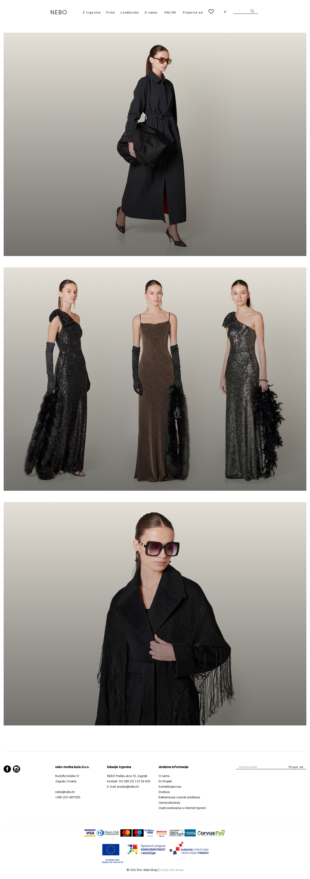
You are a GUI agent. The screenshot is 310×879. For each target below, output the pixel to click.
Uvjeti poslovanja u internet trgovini (182, 808)
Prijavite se (193, 12)
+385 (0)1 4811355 (67, 797)
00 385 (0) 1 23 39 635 (134, 781)
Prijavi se (296, 767)
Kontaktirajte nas (170, 786)
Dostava (164, 792)
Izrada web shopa (171, 870)
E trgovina (92, 12)
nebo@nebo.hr (65, 792)
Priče (110, 12)
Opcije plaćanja (169, 802)
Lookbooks (130, 12)
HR (166, 12)
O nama (151, 12)
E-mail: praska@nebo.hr (123, 786)
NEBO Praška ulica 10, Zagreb (127, 776)
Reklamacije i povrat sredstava (179, 797)
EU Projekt (165, 781)
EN (173, 12)
